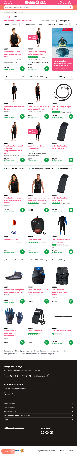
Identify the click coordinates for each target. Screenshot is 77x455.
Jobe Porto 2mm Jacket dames (14, 107)
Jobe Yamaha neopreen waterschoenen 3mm (14, 291)
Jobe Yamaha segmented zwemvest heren (61, 292)
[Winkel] (10, 2)
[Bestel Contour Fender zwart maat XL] (71, 159)
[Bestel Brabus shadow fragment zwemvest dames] (22, 210)
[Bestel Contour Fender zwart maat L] (71, 210)
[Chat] (9, 376)
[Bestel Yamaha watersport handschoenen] (22, 342)
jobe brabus (63, 25)
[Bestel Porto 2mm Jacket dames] (22, 116)
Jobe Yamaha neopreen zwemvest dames (38, 291)
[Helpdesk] (61, 2)
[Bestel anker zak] (46, 251)
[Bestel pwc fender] (46, 342)
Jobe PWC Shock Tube (61, 331)
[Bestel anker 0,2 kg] (22, 251)
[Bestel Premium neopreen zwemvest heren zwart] (46, 210)
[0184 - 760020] (24, 376)
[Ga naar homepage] (35, 2)
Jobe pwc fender (35, 331)
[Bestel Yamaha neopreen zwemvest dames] (46, 301)
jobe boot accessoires (46, 25)
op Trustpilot (13, 12)
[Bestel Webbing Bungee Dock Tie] (71, 116)
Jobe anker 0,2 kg (11, 239)
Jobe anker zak (34, 239)
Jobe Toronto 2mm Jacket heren (36, 147)
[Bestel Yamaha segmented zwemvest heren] (71, 301)
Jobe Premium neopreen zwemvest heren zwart (38, 199)
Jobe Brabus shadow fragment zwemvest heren (12, 54)
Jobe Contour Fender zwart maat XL (61, 147)
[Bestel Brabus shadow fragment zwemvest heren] (22, 68)
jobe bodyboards (11, 25)
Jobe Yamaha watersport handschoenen (10, 333)
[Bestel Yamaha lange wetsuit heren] (71, 251)
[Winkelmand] (69, 2)
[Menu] (5, 2)
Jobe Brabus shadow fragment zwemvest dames (12, 200)
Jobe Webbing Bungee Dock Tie (61, 107)
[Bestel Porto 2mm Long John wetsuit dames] (46, 68)
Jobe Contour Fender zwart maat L (61, 199)
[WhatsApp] (41, 376)
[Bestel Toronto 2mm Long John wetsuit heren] (46, 116)
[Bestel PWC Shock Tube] (71, 342)
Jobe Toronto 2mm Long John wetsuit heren (38, 107)
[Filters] (8, 451)
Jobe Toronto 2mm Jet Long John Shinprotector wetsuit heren (13, 149)
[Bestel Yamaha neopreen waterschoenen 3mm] (22, 301)
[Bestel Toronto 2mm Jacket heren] (46, 159)
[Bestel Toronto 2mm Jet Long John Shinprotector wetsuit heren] (22, 159)
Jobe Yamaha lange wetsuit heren (61, 240)
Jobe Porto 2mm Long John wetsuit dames (37, 53)
